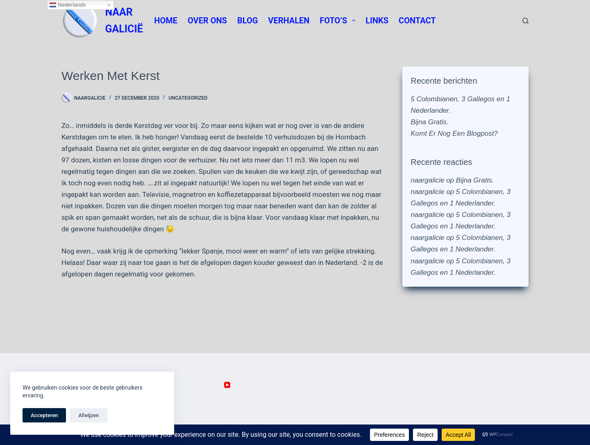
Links (376, 20)
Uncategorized (187, 98)
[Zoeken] (525, 21)
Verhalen (288, 20)
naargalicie (427, 180)
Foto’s (339, 20)
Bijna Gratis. (430, 122)
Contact (417, 20)
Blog (247, 20)
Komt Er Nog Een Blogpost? (454, 133)
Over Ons (207, 20)
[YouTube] (227, 385)
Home (165, 20)
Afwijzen (88, 415)
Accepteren (44, 415)
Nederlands (68, 5)
